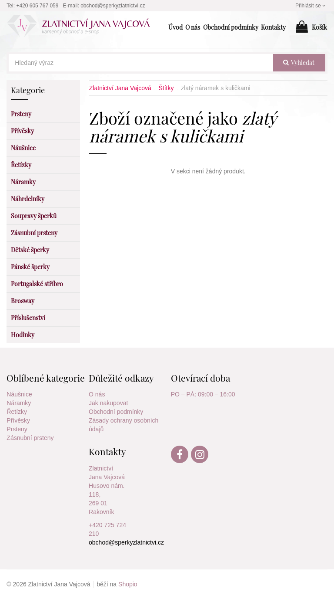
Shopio (127, 584)
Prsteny (17, 429)
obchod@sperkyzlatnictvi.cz (112, 6)
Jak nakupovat (108, 402)
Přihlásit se (311, 6)
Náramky (19, 402)
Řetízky (17, 411)
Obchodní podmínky (116, 411)
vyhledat (298, 62)
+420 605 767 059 (37, 6)
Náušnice (19, 394)
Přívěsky (18, 420)
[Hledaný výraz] (141, 62)
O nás (97, 394)
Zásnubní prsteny (30, 437)
